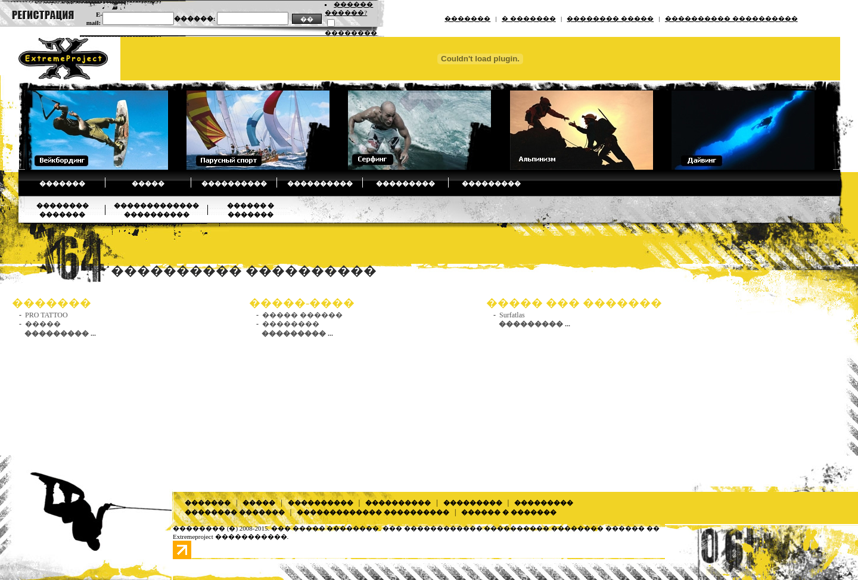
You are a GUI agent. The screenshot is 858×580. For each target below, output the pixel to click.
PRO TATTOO (46, 315)
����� (148, 183)
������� (467, 18)
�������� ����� (610, 18)
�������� (290, 324)
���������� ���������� (731, 18)
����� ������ (302, 315)
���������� (234, 183)
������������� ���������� (373, 512)
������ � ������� (509, 512)
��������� (405, 183)
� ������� (529, 18)
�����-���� (302, 303)
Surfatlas (512, 315)
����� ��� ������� (574, 303)
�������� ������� (235, 512)
